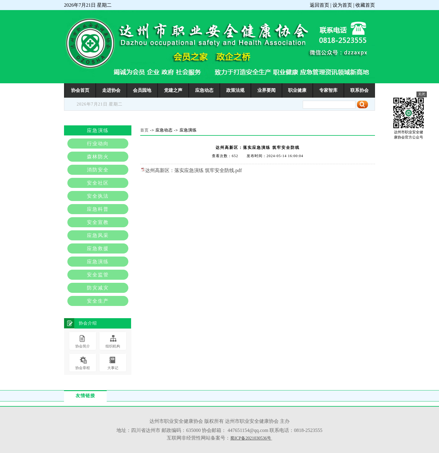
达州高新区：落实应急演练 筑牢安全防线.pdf (193, 170)
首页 (144, 130)
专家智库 (328, 90)
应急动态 (204, 90)
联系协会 (359, 90)
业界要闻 (266, 90)
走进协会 (111, 90)
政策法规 (235, 90)
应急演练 (188, 130)
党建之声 (173, 90)
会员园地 (142, 90)
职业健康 (297, 90)
